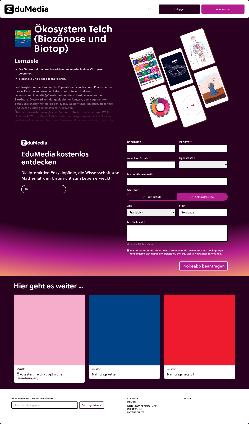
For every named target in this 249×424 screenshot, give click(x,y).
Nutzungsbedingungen (143, 406)
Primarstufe (152, 197)
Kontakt (132, 398)
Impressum (134, 409)
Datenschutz (135, 412)
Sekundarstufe (202, 197)
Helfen (131, 401)
